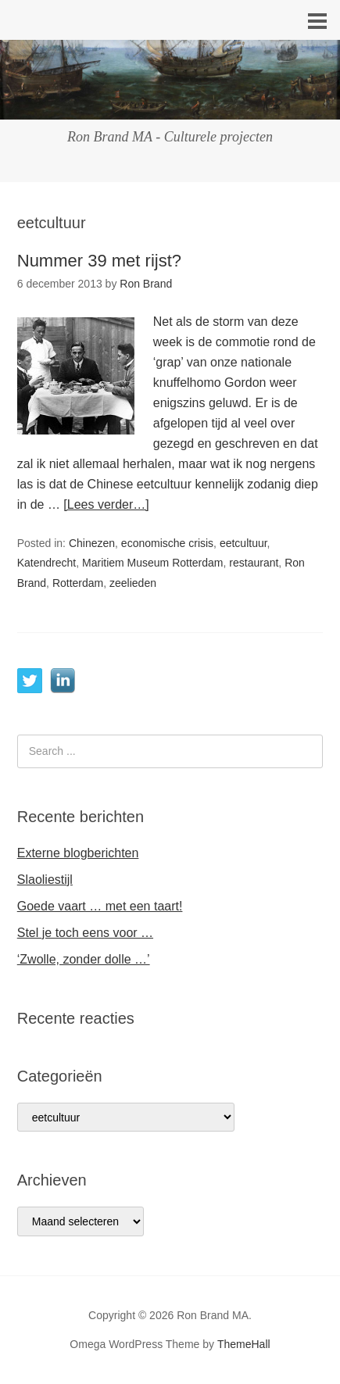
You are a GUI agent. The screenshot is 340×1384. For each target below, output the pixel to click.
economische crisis (167, 543)
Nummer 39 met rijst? (99, 260)
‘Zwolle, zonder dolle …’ (83, 959)
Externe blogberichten (78, 853)
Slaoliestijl (45, 879)
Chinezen (92, 543)
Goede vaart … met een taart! (100, 906)
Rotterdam (77, 583)
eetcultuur (243, 543)
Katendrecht (47, 562)
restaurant (253, 562)
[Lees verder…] (106, 504)
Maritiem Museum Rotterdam (153, 562)
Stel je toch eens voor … (85, 932)
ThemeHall (243, 1344)
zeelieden (132, 583)
